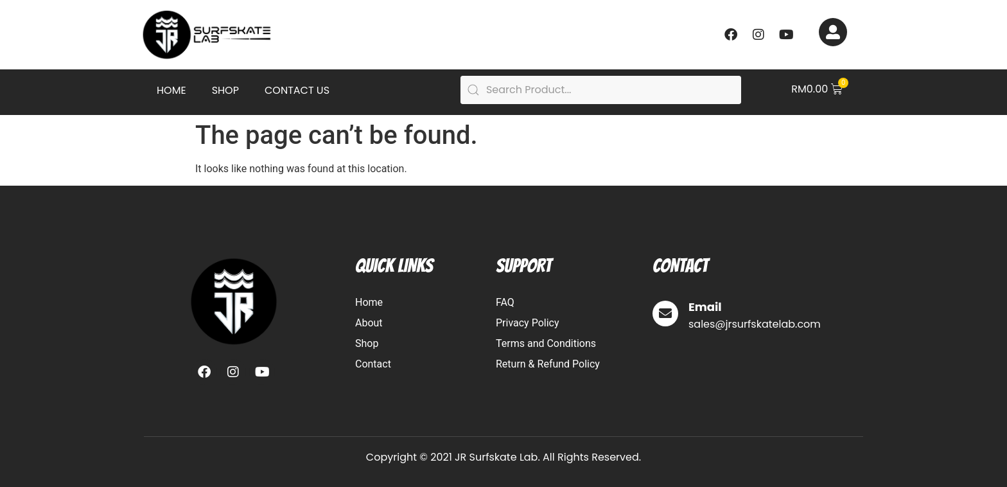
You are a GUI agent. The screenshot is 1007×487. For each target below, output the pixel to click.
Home (171, 90)
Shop (225, 90)
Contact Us (297, 90)
